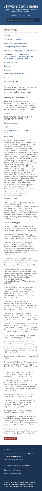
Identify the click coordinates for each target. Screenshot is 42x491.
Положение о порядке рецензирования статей (21, 51)
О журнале (8, 35)
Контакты (7, 70)
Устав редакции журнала (13, 39)
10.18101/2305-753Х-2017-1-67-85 (19, 131)
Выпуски (7, 78)
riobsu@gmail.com (16, 460)
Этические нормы (10, 62)
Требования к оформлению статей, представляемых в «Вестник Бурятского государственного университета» (19, 56)
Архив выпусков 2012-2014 (14, 74)
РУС (24, 16)
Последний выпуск (11, 81)
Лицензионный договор (13, 470)
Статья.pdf (9, 438)
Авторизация (16, 16)
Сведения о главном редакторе (15, 43)
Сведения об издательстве (13, 473)
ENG (29, 16)
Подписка (7, 66)
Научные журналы (21, 6)
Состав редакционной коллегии (15, 47)
